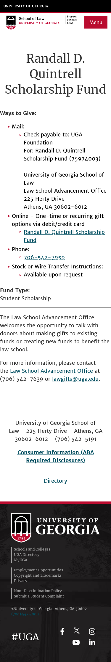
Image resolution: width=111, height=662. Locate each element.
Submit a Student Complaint (39, 596)
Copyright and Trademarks (38, 575)
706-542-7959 (44, 257)
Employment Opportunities (38, 570)
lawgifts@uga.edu (75, 378)
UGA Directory (26, 554)
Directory (55, 480)
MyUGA (20, 560)
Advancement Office (67, 370)
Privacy (20, 580)
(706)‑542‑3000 (25, 614)
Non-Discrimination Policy (38, 591)
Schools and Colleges (32, 549)
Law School (25, 370)
